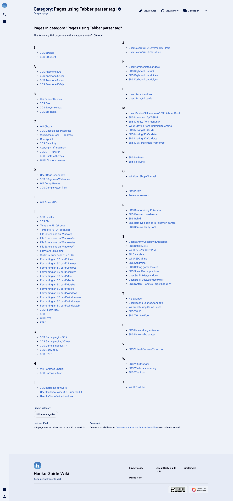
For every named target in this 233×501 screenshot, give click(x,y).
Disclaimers (190, 468)
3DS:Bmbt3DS (48, 111)
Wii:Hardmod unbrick (52, 368)
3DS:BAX (45, 103)
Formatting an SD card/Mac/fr (57, 288)
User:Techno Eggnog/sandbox (146, 302)
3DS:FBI (44, 221)
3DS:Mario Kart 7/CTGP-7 (143, 117)
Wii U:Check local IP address (56, 134)
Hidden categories (45, 414)
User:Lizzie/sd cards (140, 98)
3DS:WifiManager (139, 363)
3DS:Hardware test (50, 373)
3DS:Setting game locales (143, 267)
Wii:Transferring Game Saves (145, 307)
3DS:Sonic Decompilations (144, 271)
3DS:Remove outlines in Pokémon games (152, 222)
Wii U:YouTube (137, 387)
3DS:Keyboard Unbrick (141, 71)
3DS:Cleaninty (48, 143)
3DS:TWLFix (136, 311)
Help (119, 9)
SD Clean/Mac (137, 254)
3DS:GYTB (46, 354)
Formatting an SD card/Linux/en (58, 263)
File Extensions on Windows (56, 234)
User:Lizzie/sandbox (140, 94)
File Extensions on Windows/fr (57, 246)
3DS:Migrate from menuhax (144, 121)
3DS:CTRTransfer (50, 151)
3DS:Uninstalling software (144, 330)
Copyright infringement (53, 147)
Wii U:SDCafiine (138, 258)
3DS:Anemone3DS (50, 71)
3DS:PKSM (135, 191)
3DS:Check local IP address (55, 130)
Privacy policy (136, 468)
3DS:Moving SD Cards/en (143, 134)
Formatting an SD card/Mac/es (57, 284)
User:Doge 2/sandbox (52, 175)
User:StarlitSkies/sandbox (143, 275)
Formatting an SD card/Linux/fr (58, 271)
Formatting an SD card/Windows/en (60, 297)
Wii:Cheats (46, 126)
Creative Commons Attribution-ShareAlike (136, 427)
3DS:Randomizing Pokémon (145, 210)
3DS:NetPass (136, 157)
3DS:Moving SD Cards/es (143, 138)
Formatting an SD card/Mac (56, 276)
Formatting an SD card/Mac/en (57, 280)
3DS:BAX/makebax (51, 107)
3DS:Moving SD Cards (141, 130)
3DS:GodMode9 (49, 349)
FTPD (43, 322)
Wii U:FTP (45, 318)
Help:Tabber (135, 298)
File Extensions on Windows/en (57, 238)
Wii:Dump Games (50, 183)
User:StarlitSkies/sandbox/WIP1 (147, 279)
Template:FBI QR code (52, 225)
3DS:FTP (45, 314)
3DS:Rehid (135, 218)
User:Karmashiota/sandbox (144, 66)
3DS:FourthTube (49, 309)
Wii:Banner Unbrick (51, 99)
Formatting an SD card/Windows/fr (60, 305)
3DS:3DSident (48, 57)
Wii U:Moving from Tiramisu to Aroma (150, 125)
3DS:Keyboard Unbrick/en (143, 75)
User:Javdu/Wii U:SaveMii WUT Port (149, 47)
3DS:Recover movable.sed (143, 214)
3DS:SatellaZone (138, 246)
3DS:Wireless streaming (142, 368)
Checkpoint (46, 139)
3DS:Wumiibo (136, 372)
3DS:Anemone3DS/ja (52, 84)
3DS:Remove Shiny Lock (142, 227)
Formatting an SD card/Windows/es (60, 301)
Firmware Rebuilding (52, 250)
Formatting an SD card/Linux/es (58, 267)
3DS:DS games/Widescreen (55, 179)
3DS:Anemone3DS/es (52, 80)
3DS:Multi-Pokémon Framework (147, 142)
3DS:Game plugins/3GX (53, 337)
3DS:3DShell (47, 52)
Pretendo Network (139, 195)
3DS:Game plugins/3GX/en (55, 341)
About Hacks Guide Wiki (166, 470)
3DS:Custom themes (52, 156)
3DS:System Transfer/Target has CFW (150, 283)
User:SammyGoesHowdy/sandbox (148, 241)
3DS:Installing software (53, 387)
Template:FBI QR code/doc (55, 229)
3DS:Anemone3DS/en (52, 75)
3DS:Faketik (47, 217)
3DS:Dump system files (53, 187)
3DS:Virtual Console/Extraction (146, 349)
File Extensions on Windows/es (57, 242)
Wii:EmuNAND (48, 202)
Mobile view (135, 477)
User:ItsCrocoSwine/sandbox (56, 396)
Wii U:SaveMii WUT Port (142, 250)
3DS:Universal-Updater (142, 334)
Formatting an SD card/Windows (58, 293)
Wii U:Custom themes (52, 160)
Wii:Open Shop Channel (142, 176)
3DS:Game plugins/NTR (53, 345)
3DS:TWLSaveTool (139, 315)
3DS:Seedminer (137, 262)
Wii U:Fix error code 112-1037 (57, 255)
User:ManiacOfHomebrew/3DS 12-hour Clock (155, 113)
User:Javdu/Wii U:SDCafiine (145, 52)
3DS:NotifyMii (137, 161)
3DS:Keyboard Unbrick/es (143, 79)
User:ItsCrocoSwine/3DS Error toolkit (61, 392)
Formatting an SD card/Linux (56, 259)
